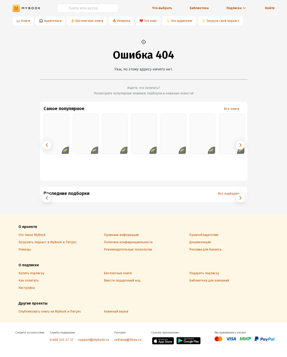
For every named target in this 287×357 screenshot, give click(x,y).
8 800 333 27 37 (62, 340)
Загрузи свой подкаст (223, 21)
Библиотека (199, 8)
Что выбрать (162, 8)
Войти (269, 8)
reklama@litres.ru (127, 340)
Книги (25, 21)
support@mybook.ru (93, 340)
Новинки (123, 21)
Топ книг (150, 21)
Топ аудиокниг (181, 21)
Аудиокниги (52, 21)
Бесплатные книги (89, 21)
